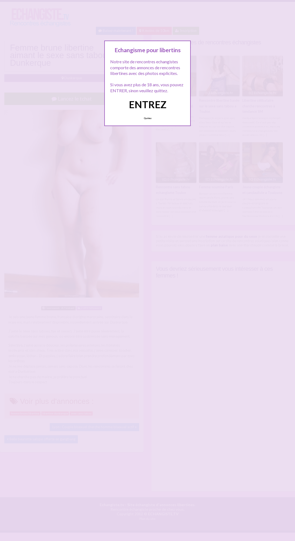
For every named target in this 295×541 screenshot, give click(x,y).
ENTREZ (147, 104)
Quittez (148, 118)
